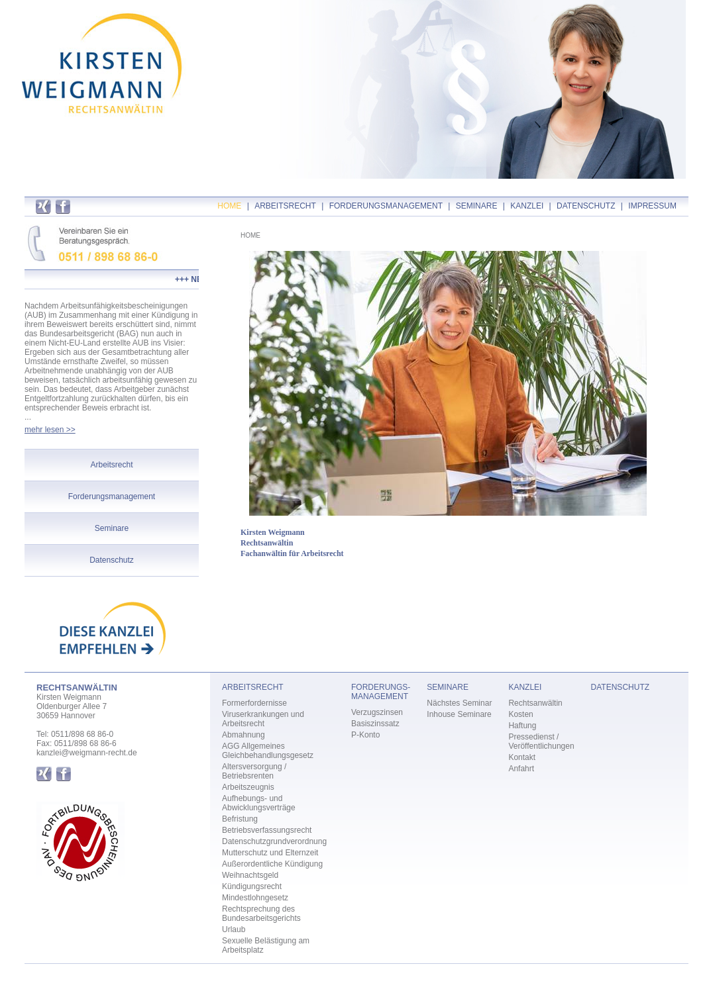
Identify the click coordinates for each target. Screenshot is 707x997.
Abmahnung (243, 734)
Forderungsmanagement (111, 496)
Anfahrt (521, 768)
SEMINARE (477, 206)
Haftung (522, 725)
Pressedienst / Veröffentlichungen (541, 741)
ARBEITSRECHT (285, 206)
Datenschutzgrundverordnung (274, 841)
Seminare (112, 528)
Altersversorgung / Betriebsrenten (254, 771)
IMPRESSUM (652, 206)
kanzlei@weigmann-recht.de (86, 752)
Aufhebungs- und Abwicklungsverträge (259, 803)
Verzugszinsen (377, 712)
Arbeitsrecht (111, 464)
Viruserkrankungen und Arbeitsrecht (263, 719)
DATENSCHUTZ (586, 206)
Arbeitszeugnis (248, 787)
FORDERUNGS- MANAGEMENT (380, 692)
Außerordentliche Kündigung (272, 864)
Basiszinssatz (375, 723)
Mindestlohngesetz (255, 897)
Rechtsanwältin (535, 703)
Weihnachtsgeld (250, 875)
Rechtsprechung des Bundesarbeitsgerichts (261, 913)
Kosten (520, 714)
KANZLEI (526, 206)
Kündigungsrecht (252, 886)
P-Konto (365, 734)
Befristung (240, 819)
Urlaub (233, 929)
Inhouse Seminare (459, 714)
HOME (229, 206)
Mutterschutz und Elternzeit (270, 852)
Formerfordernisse (254, 703)
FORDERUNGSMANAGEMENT (386, 206)
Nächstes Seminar (459, 703)
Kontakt (521, 757)
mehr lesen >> (50, 429)
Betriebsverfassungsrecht (266, 830)
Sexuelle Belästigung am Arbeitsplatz (265, 945)
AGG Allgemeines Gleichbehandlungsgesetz (267, 750)
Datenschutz (111, 560)
